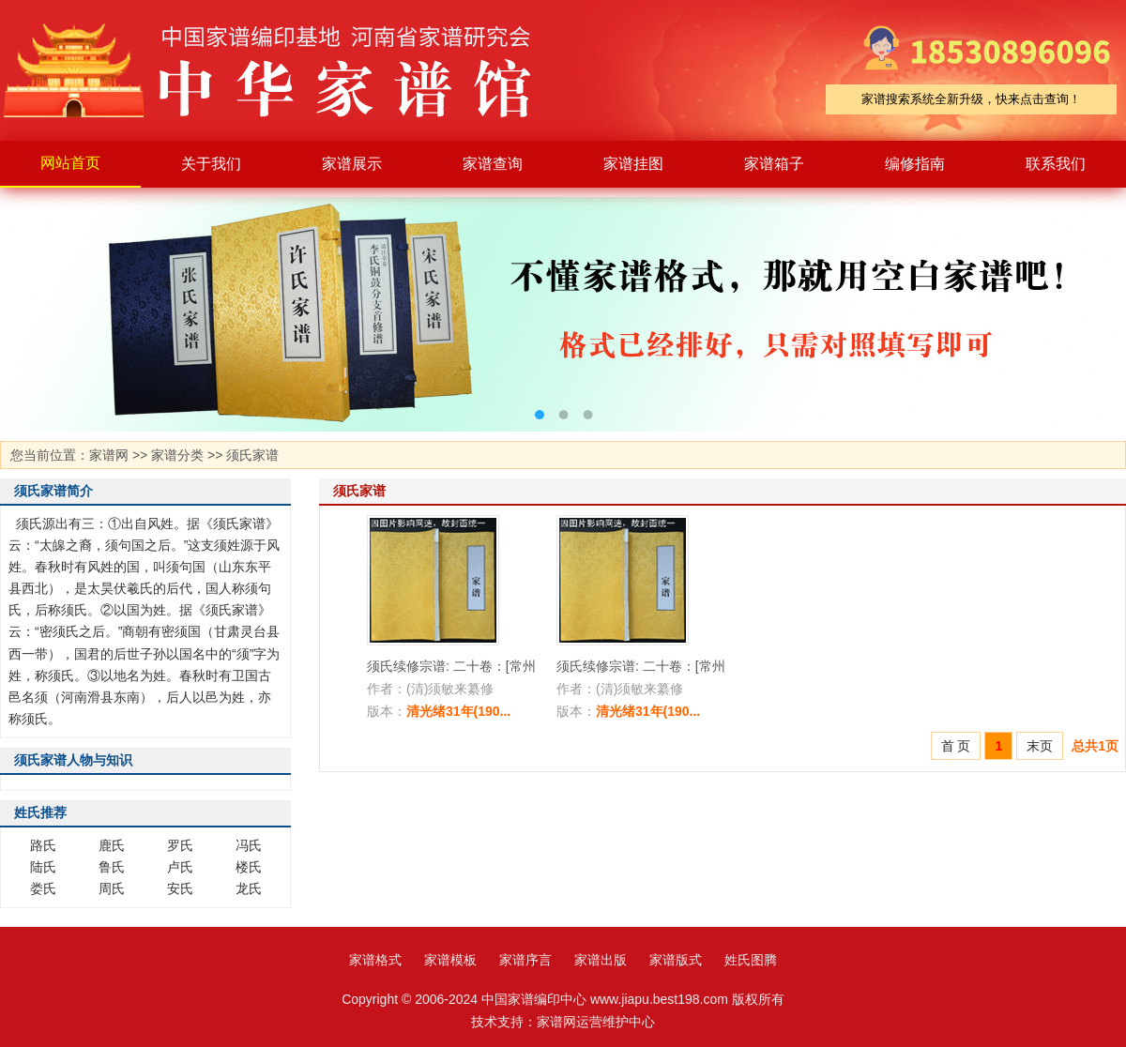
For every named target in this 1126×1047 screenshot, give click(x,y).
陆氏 (43, 866)
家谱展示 (352, 164)
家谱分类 (177, 455)
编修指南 (915, 164)
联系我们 (1056, 164)
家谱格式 (375, 959)
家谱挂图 (633, 164)
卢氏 (180, 866)
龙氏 (249, 888)
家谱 (281, 70)
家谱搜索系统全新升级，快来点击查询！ (971, 99)
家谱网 (109, 455)
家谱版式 (675, 959)
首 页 (956, 745)
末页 (1040, 745)
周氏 (112, 888)
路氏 (43, 845)
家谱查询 (493, 164)
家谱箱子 (774, 164)
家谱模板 (450, 959)
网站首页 (70, 163)
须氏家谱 (252, 455)
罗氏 (180, 845)
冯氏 (249, 845)
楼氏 (249, 866)
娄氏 (43, 888)
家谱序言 (525, 959)
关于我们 (211, 164)
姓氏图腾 (750, 959)
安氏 (180, 888)
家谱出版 (600, 959)
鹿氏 (112, 845)
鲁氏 (112, 866)
